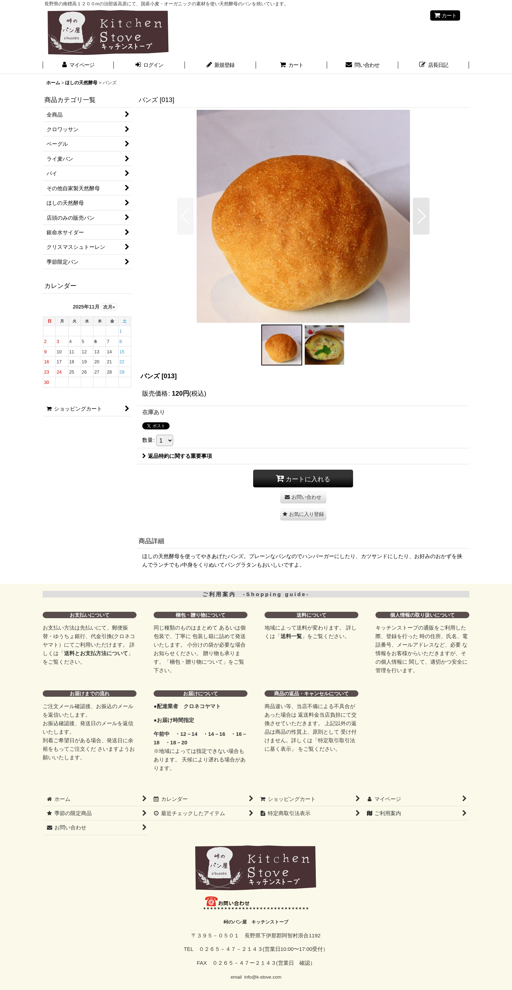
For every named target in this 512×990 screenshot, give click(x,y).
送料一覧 (291, 636)
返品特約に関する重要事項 (177, 456)
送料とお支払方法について (96, 653)
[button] (185, 216)
